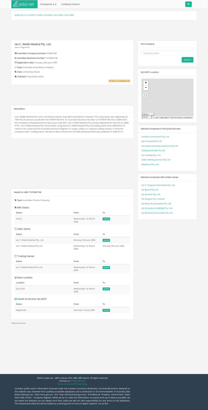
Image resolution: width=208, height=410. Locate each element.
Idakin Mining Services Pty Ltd (155, 159)
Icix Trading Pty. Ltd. (151, 155)
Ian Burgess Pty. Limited (153, 198)
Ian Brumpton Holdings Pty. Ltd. (157, 208)
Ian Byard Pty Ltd (149, 189)
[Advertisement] (104, 29)
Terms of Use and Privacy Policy (72, 383)
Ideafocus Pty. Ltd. (150, 164)
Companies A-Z (48, 4)
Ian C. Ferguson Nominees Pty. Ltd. (158, 185)
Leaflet (156, 118)
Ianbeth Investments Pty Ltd (155, 136)
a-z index (30, 14)
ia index (48, 14)
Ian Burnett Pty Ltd (150, 194)
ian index (58, 14)
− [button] (146, 87)
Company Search (70, 4)
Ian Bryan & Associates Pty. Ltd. (156, 203)
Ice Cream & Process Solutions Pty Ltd (159, 145)
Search (187, 59)
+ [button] (146, 83)
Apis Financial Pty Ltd (151, 141)
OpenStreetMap (176, 118)
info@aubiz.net (78, 380)
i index (39, 14)
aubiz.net (19, 14)
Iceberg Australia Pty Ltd (153, 150)
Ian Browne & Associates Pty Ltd (156, 212)
